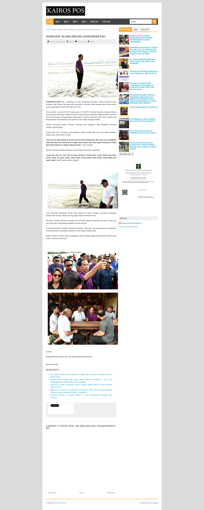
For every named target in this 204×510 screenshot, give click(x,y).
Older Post (111, 493)
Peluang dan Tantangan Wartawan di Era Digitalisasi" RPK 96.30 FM (143, 72)
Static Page (106, 21)
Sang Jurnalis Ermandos (131, 223)
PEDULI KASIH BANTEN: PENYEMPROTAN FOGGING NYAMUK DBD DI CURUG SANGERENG (141, 39)
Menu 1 (58, 21)
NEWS (92, 41)
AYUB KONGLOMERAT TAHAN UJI (144, 107)
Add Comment (81, 41)
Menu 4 (75, 21)
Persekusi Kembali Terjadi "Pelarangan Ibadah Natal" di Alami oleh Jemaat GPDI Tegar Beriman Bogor (142, 86)
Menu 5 (84, 21)
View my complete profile (128, 227)
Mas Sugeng (153, 503)
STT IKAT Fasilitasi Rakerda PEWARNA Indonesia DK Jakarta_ (143, 132)
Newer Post (52, 493)
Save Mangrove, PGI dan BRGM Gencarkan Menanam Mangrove (142, 120)
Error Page (94, 21)
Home (50, 21)
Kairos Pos (62, 503)
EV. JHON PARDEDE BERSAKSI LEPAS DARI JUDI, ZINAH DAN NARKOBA (142, 61)
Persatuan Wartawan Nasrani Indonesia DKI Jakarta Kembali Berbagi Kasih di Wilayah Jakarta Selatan (143, 146)
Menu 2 (66, 21)
